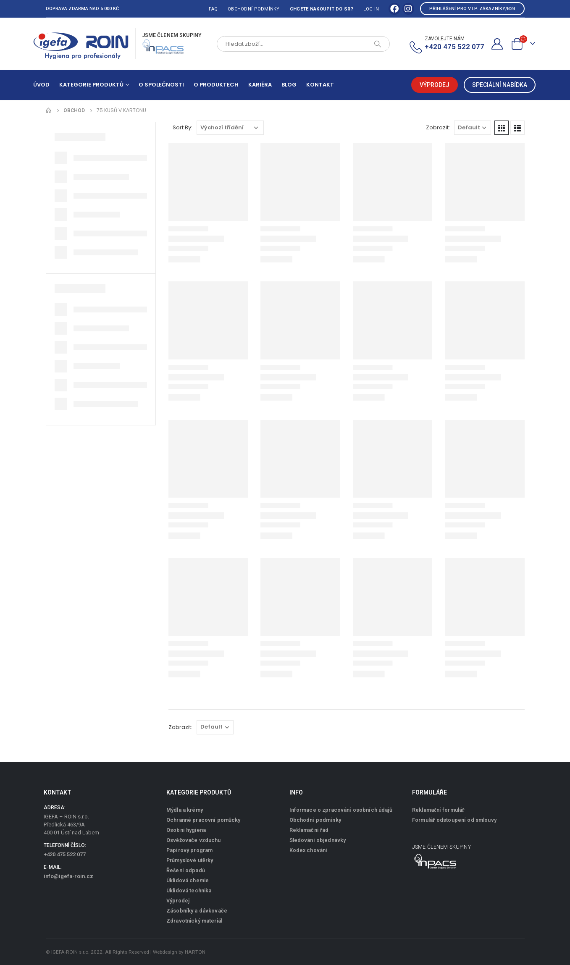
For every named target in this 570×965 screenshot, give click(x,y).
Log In (371, 9)
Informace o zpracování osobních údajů (340, 810)
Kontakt (320, 85)
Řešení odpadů (185, 870)
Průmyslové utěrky (189, 860)
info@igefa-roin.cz (68, 876)
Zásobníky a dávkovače (196, 910)
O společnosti (161, 85)
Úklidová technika (188, 890)
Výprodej (177, 900)
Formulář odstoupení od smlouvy (454, 820)
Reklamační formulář (438, 810)
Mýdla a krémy (184, 810)
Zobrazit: (438, 127)
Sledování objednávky (317, 840)
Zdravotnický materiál (194, 921)
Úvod (41, 85)
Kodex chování (308, 850)
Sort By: (182, 127)
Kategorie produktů (91, 85)
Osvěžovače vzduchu (193, 840)
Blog (289, 85)
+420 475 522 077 (65, 854)
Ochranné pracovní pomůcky (203, 820)
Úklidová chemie (187, 880)
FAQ (213, 9)
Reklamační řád (309, 830)
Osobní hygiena (186, 830)
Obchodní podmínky (254, 9)
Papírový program (189, 850)
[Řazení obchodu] (230, 128)
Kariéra (260, 85)
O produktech (216, 85)
